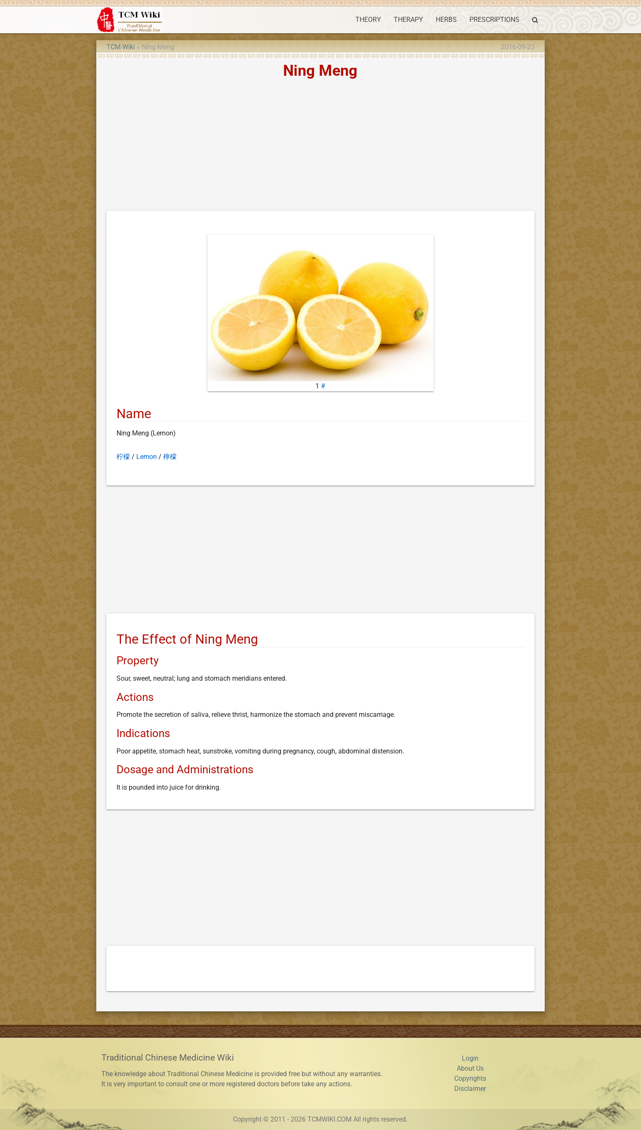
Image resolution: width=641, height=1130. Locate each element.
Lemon (146, 457)
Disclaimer (470, 1089)
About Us (470, 1068)
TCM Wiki (120, 47)
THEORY (368, 20)
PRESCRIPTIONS (494, 20)
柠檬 (123, 457)
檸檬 (170, 457)
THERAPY (408, 20)
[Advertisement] (320, 148)
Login (470, 1058)
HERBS (446, 20)
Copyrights (470, 1078)
